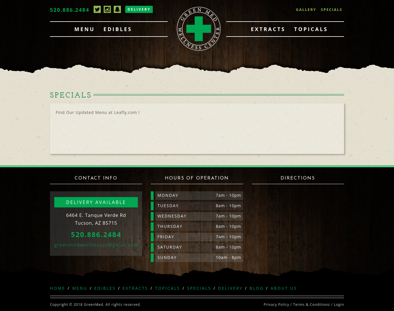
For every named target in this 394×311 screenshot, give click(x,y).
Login (339, 304)
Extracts (268, 29)
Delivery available (96, 202)
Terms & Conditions (311, 304)
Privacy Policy (276, 304)
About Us (284, 288)
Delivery (139, 9)
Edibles (117, 29)
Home (57, 288)
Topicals (311, 29)
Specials (331, 9)
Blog (257, 288)
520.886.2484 (69, 9)
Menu (84, 29)
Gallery (306, 9)
